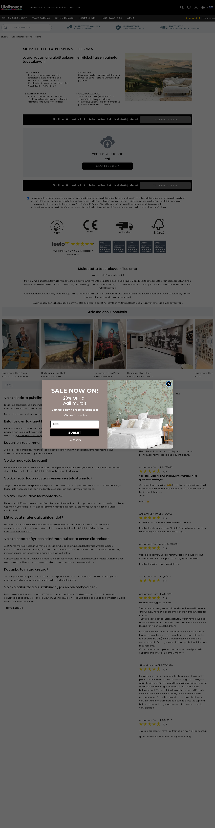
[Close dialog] (168, 383)
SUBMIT (74, 433)
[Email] (74, 424)
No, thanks (75, 440)
